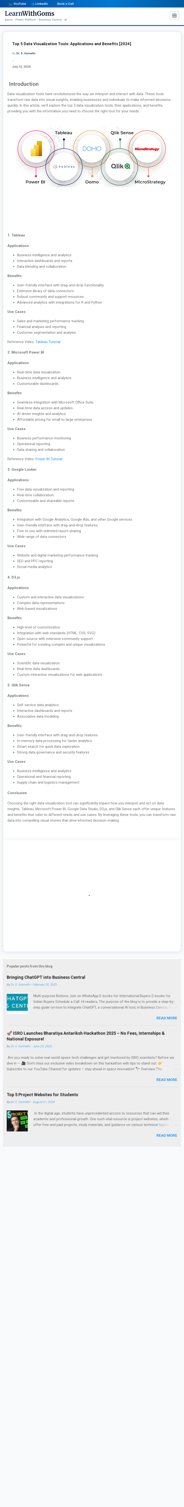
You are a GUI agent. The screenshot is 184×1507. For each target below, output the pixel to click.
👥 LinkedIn (39, 3)
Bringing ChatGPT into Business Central (46, 980)
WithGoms (29, 13)
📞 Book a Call (63, 3)
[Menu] (174, 15)
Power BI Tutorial (48, 459)
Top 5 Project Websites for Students (42, 1098)
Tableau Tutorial (47, 342)
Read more (166, 1018)
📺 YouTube (17, 3)
